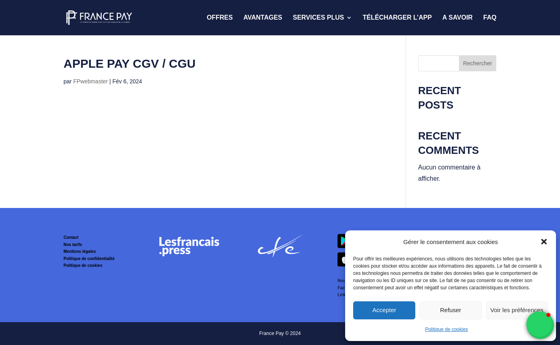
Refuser (450, 310)
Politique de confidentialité (89, 258)
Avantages (262, 18)
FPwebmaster (90, 81)
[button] (544, 242)
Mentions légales (80, 251)
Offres (220, 18)
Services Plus (318, 18)
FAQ (490, 18)
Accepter (384, 310)
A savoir (458, 18)
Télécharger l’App (397, 18)
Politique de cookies (446, 329)
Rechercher (477, 63)
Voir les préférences (517, 310)
